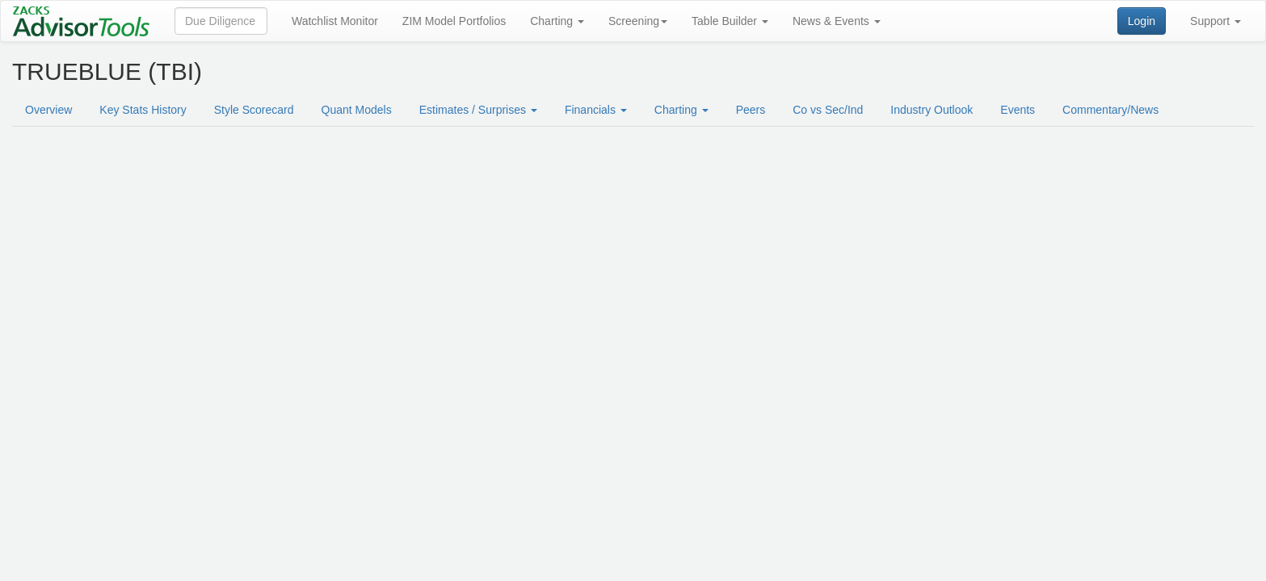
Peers (751, 109)
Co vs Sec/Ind (828, 109)
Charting (557, 21)
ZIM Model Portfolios (454, 21)
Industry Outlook (931, 109)
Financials (596, 109)
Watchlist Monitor (335, 21)
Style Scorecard (254, 109)
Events (1017, 109)
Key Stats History (142, 109)
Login (1141, 21)
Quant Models (357, 109)
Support (1215, 21)
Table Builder (730, 21)
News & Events (837, 21)
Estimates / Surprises (478, 109)
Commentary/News (1110, 109)
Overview (48, 109)
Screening (637, 21)
